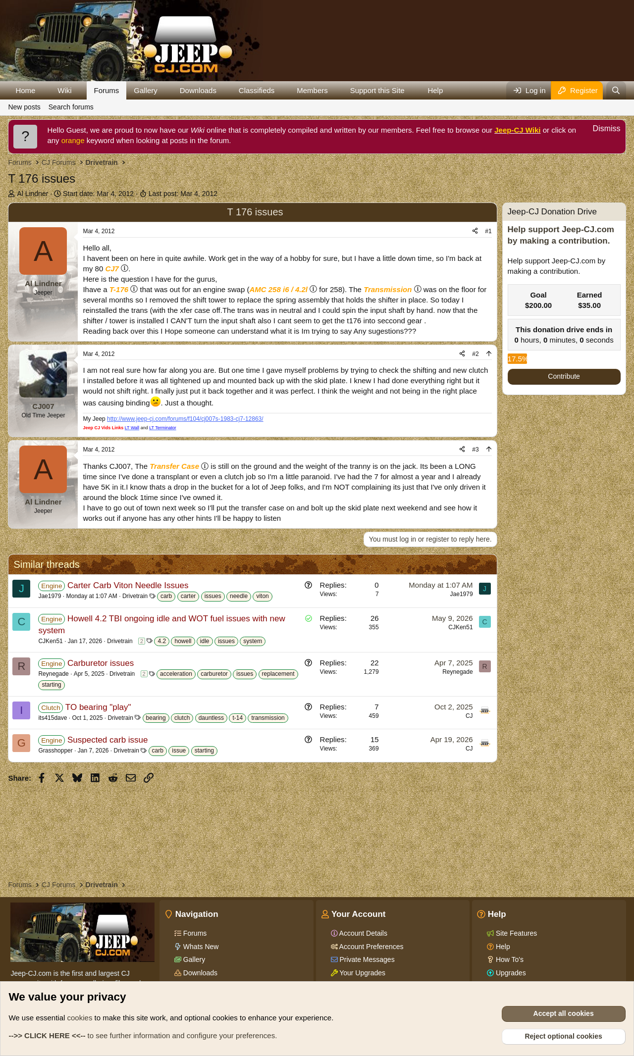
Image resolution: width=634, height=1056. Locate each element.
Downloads (198, 90)
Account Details (362, 933)
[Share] (475, 231)
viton (262, 596)
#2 (475, 354)
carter (188, 596)
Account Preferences (371, 947)
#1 (488, 231)
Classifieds (257, 90)
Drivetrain (135, 596)
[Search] (616, 90)
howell (182, 641)
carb (166, 596)
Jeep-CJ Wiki (517, 130)
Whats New (199, 947)
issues (213, 596)
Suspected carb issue (107, 740)
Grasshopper (55, 750)
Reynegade (53, 673)
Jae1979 (49, 596)
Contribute (564, 376)
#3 (475, 449)
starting (51, 684)
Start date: (98, 194)
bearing (156, 717)
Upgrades (510, 973)
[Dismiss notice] (601, 130)
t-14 (237, 717)
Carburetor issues (100, 663)
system (252, 641)
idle (205, 641)
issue (179, 750)
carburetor (214, 673)
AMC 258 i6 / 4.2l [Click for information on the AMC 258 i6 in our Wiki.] (278, 289)
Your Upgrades (362, 973)
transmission (267, 717)
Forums (106, 90)
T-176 (118, 289)
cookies (80, 1017)
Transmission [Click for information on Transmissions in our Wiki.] (388, 289)
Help (435, 90)
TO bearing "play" (98, 707)
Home (25, 90)
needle (239, 596)
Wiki (64, 90)
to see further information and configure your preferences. (142, 1035)
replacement (278, 673)
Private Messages (366, 959)
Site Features (515, 933)
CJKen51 (50, 641)
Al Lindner (32, 194)
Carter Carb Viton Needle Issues (127, 585)
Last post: (183, 194)
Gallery (146, 90)
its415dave (52, 717)
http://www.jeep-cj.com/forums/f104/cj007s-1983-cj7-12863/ (185, 418)
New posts (24, 107)
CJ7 (112, 268)
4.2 (162, 641)
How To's (509, 959)
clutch (182, 717)
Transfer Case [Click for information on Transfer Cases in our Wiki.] (174, 466)
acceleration (176, 673)
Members (312, 90)
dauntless (211, 717)
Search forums (71, 107)
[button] (43, 90)
